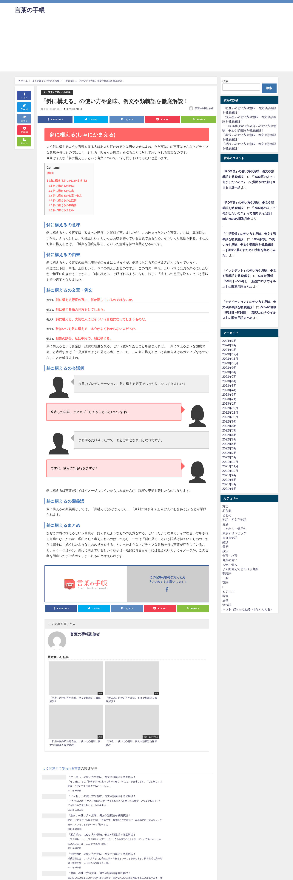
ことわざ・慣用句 (234, 528)
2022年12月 (230, 407)
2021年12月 (230, 461)
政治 (225, 551)
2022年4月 (229, 443)
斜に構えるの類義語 (62, 205)
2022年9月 (229, 421)
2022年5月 (229, 439)
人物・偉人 (229, 564)
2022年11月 (230, 412)
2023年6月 (229, 381)
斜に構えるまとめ (61, 210)
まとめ (226, 515)
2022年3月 (229, 448)
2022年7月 (229, 430)
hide (50, 173)
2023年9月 (229, 367)
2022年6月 (229, 434)
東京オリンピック (234, 533)
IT (223, 586)
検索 (225, 81)
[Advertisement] (146, 45)
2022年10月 (230, 416)
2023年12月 (230, 354)
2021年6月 (229, 488)
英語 (225, 582)
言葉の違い (229, 560)
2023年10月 (230, 363)
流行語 (226, 604)
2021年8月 (229, 479)
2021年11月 (230, 466)
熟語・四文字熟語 (234, 519)
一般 (225, 577)
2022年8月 (229, 425)
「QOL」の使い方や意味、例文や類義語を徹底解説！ (174, 824)
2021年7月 (229, 484)
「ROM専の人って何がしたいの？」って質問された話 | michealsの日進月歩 (249, 213)
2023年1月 (229, 403)
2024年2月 (229, 345)
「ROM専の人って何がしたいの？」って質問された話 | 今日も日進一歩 (249, 182)
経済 (225, 542)
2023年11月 (230, 358)
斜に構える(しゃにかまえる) (67, 180)
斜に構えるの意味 (61, 185)
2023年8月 (229, 372)
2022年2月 (229, 452)
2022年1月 (229, 457)
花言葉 (226, 510)
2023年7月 (229, 376)
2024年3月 (229, 340)
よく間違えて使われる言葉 (58, 92)
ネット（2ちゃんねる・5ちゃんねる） (248, 609)
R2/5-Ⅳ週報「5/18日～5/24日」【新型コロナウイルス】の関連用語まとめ (249, 281)
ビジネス (228, 591)
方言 (225, 506)
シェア (24, 95)
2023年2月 (229, 399)
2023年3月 (229, 394)
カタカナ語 (229, 537)
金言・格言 (229, 555)
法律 (225, 600)
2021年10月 (230, 470)
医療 (225, 595)
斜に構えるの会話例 (62, 200)
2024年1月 (229, 349)
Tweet (24, 106)
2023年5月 (229, 385)
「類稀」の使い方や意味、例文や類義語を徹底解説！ (57, 814)
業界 (225, 546)
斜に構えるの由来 (61, 190)
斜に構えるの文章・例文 (64, 195)
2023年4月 (229, 390)
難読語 (226, 573)
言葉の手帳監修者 (204, 108)
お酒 (225, 524)
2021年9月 (229, 475)
